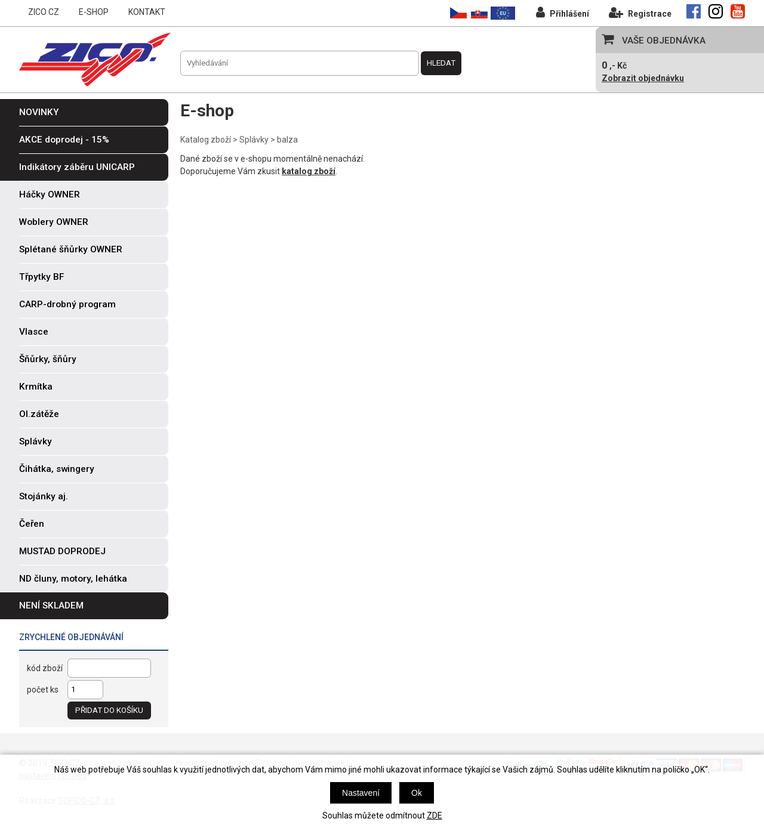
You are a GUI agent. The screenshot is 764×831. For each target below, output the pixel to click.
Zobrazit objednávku (643, 78)
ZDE (434, 815)
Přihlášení (562, 12)
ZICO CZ (43, 12)
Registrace (640, 12)
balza (287, 139)
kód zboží (45, 668)
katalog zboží (308, 171)
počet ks (42, 689)
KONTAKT (146, 12)
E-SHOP (94, 12)
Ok (416, 793)
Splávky (254, 139)
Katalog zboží (205, 139)
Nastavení (361, 793)
